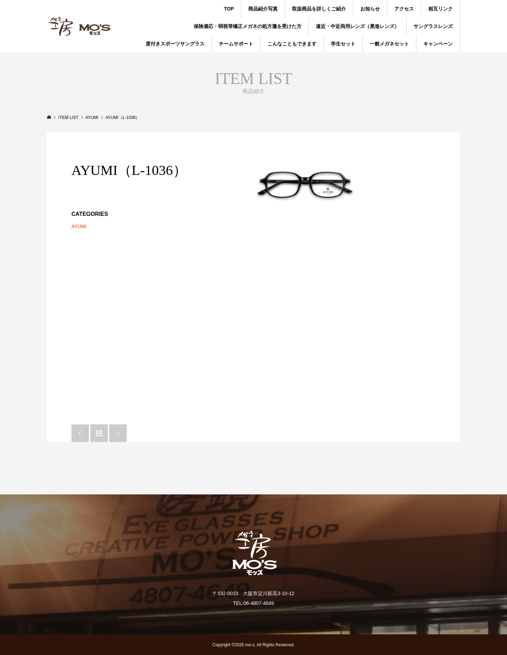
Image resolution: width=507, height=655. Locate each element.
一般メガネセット (389, 44)
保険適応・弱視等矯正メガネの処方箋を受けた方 (247, 26)
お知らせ (370, 9)
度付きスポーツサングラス (175, 44)
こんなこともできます (292, 44)
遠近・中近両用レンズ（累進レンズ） (357, 26)
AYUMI (78, 226)
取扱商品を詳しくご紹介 (319, 9)
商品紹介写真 (263, 9)
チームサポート (236, 44)
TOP (229, 9)
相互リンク (440, 9)
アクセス (404, 9)
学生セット (343, 44)
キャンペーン (438, 44)
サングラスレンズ (433, 26)
